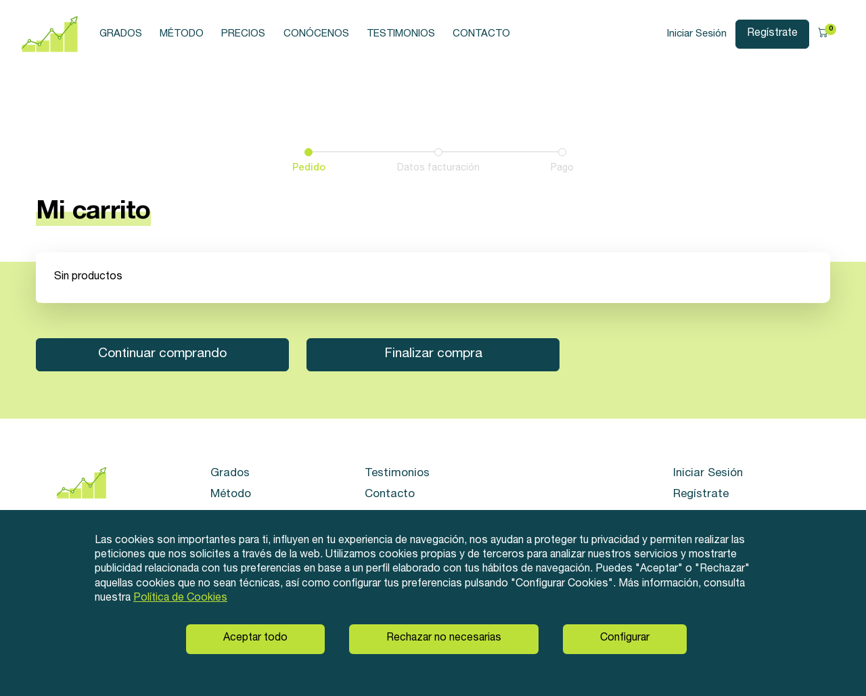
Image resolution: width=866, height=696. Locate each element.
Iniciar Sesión (697, 34)
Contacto (481, 34)
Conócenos (316, 34)
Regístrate (772, 33)
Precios (243, 34)
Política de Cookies (180, 598)
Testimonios (401, 34)
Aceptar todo (255, 638)
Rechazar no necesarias (443, 638)
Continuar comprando (162, 354)
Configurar (625, 638)
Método (182, 34)
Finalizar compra (433, 354)
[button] (827, 34)
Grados (120, 34)
